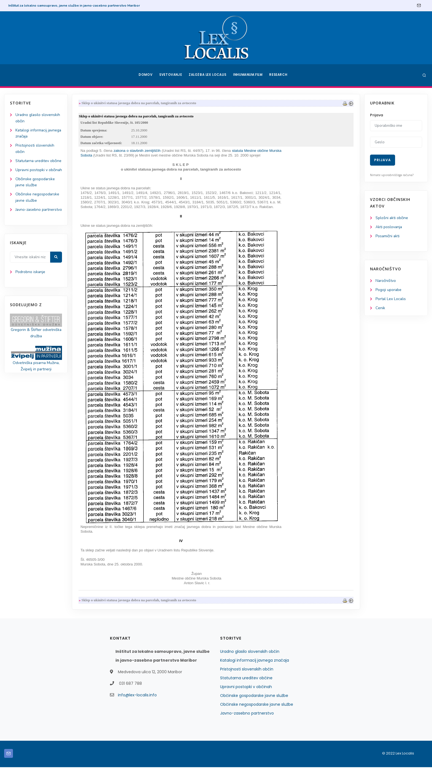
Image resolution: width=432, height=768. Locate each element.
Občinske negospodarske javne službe (256, 705)
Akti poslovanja (389, 227)
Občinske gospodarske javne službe (254, 696)
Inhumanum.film (248, 75)
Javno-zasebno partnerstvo (247, 714)
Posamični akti (388, 236)
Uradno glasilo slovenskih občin (249, 652)
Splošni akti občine (392, 218)
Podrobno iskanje (30, 292)
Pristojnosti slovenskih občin (246, 670)
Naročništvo (386, 281)
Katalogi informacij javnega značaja (254, 661)
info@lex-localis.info (137, 696)
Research (279, 75)
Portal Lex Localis (391, 299)
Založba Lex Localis (207, 75)
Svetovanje (170, 75)
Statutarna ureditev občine (246, 678)
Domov (144, 75)
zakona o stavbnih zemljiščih (137, 151)
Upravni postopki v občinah (246, 687)
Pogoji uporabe (389, 290)
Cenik (380, 308)
